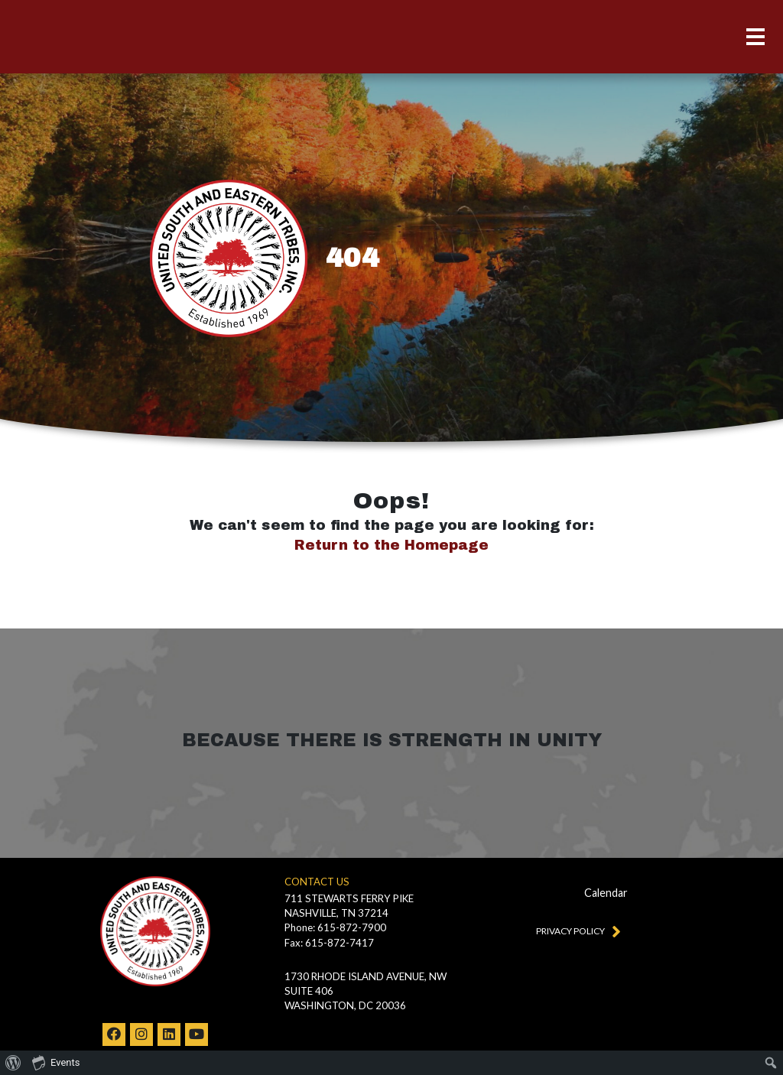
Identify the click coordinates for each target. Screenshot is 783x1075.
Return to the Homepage (391, 545)
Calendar (606, 892)
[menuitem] (13, 1063)
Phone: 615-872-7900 (335, 927)
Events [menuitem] (56, 1062)
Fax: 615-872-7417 (329, 943)
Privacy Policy (575, 930)
